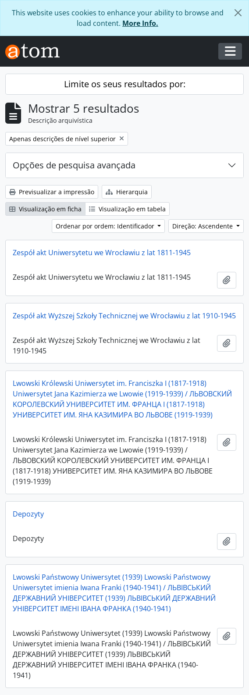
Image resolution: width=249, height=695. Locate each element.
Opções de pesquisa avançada (74, 165)
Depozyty (28, 514)
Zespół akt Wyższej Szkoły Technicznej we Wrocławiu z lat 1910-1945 (124, 316)
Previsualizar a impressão (51, 192)
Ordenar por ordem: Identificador (106, 226)
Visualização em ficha (45, 209)
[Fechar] (238, 12)
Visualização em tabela (127, 209)
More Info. (140, 23)
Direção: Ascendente (203, 226)
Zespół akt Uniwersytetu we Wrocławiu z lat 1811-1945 (102, 252)
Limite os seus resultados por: (124, 84)
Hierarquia (127, 192)
